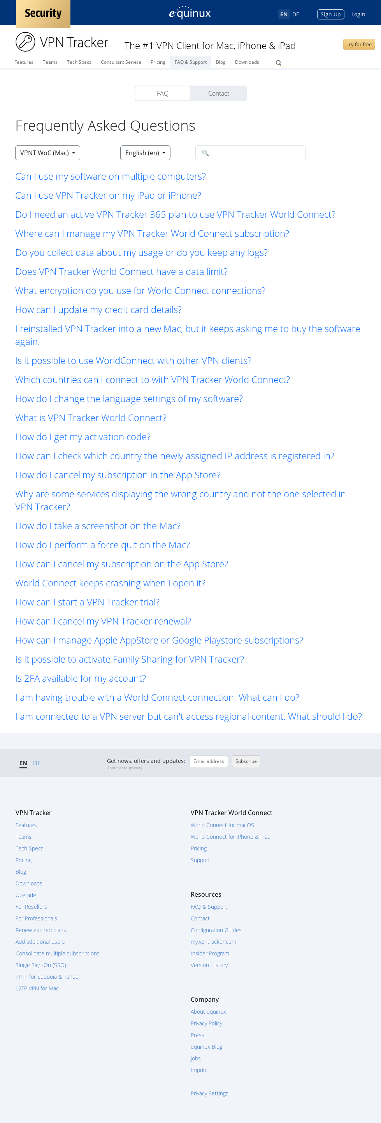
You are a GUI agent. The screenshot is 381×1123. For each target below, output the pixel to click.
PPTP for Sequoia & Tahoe (47, 976)
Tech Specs (79, 62)
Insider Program (210, 953)
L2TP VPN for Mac (37, 988)
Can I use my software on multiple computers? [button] (110, 176)
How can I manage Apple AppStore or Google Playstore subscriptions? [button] (159, 639)
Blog (221, 62)
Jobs (196, 1058)
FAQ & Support (191, 62)
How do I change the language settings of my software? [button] (129, 398)
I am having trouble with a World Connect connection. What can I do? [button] (157, 697)
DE (295, 14)
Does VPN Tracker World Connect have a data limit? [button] (121, 271)
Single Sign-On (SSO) (41, 965)
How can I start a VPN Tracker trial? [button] (87, 601)
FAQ (163, 93)
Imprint (199, 1070)
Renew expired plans (41, 930)
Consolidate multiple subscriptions (58, 953)
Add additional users (40, 941)
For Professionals (36, 918)
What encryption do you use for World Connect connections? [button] (140, 290)
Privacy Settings (209, 1093)
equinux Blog (206, 1046)
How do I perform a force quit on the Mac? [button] (102, 544)
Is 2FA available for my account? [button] (80, 678)
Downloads (247, 62)
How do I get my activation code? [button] (83, 436)
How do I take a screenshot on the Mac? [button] (98, 525)
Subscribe (246, 761)
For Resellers (31, 906)
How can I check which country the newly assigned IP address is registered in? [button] (174, 455)
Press (197, 1035)
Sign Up (331, 14)
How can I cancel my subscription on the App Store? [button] (121, 563)
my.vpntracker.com (213, 941)
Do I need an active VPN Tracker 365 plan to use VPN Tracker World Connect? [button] (175, 214)
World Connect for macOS (222, 825)
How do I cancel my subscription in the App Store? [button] (118, 474)
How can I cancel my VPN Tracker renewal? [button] (103, 620)
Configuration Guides (216, 930)
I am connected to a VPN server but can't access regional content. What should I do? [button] (188, 716)
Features (23, 62)
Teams (50, 62)
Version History (209, 965)
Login (358, 14)
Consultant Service (121, 62)
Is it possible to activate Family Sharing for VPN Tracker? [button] (129, 658)
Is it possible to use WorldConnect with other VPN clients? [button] (133, 360)
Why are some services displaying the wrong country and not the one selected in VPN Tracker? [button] (180, 500)
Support (200, 860)
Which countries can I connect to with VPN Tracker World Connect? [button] (152, 379)
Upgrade (26, 895)
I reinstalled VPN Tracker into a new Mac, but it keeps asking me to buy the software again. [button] (187, 335)
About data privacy (124, 767)
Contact (218, 93)
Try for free (359, 44)
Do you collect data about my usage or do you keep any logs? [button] (141, 252)
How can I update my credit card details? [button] (98, 309)
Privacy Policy (206, 1023)
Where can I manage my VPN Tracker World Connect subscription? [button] (152, 233)
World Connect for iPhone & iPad (230, 836)
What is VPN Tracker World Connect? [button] (91, 417)
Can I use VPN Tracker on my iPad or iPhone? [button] (108, 195)
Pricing (158, 62)
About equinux (208, 1011)
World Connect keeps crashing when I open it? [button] (110, 582)
